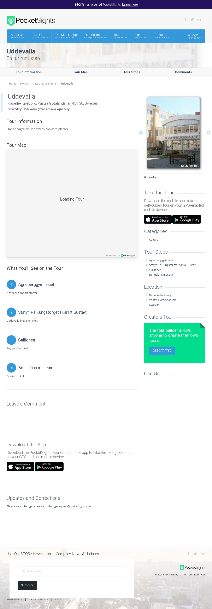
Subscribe (27, 585)
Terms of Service (38, 599)
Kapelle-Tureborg (160, 295)
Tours (120, 36)
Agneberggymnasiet (36, 284)
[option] (174, 137)
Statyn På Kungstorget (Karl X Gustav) (52, 312)
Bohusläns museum (35, 367)
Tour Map (80, 72)
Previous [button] (141, 133)
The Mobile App (66, 36)
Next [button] (208, 133)
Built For (40, 36)
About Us (18, 36)
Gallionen (26, 340)
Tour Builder (95, 36)
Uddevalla (67, 83)
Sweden (24, 83)
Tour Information (29, 72)
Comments (183, 72)
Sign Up (140, 36)
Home (12, 83)
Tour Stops (131, 72)
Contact (161, 36)
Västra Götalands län (45, 83)
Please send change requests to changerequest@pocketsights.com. (49, 506)
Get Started (162, 350)
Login (195, 36)
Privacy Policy (14, 599)
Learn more (130, 4)
